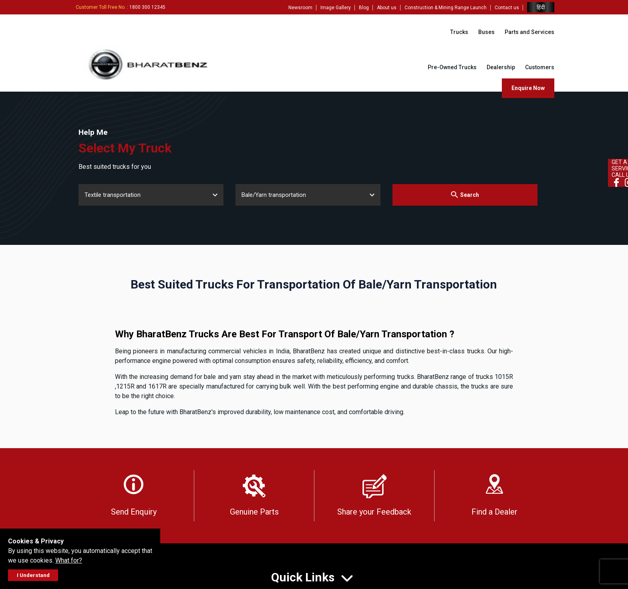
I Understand (33, 575)
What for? (68, 560)
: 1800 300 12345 (120, 7)
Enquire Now (528, 88)
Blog (364, 7)
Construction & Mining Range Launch (446, 7)
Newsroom (300, 7)
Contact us (507, 7)
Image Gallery (335, 7)
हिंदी (541, 7)
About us (387, 7)
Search (465, 194)
